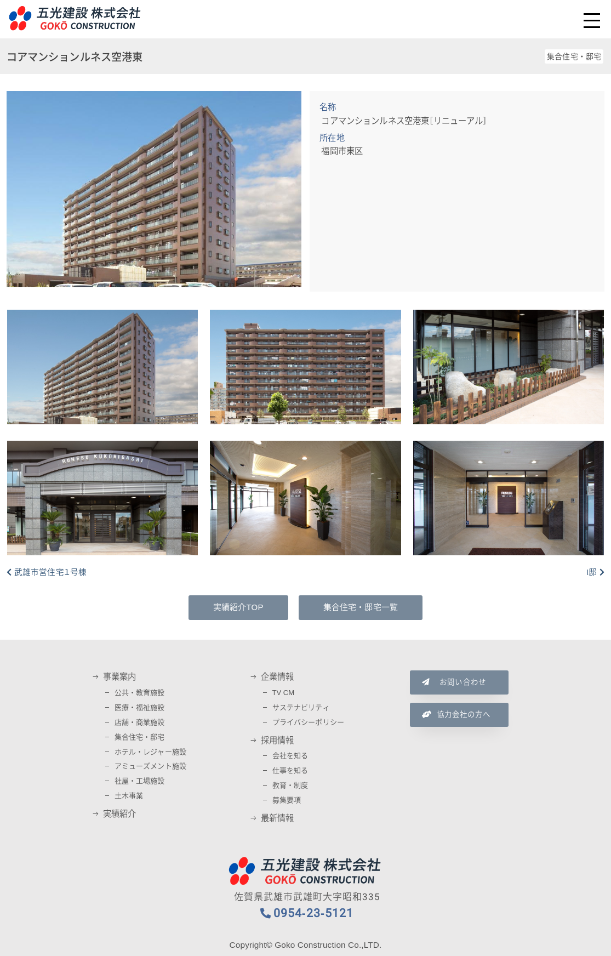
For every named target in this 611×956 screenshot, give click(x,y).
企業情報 (277, 677)
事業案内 (119, 677)
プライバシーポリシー (308, 722)
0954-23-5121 (313, 913)
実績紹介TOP (238, 607)
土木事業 (129, 796)
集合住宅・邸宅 (140, 737)
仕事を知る (290, 770)
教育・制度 (290, 785)
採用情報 (277, 741)
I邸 (591, 572)
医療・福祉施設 (140, 707)
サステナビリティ (301, 707)
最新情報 (277, 818)
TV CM (283, 692)
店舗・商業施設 (140, 722)
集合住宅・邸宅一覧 (360, 607)
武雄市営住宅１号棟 (50, 572)
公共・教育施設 (140, 692)
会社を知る (290, 756)
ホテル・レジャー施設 (151, 752)
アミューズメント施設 (151, 766)
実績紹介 (119, 814)
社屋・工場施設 (140, 781)
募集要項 (286, 800)
